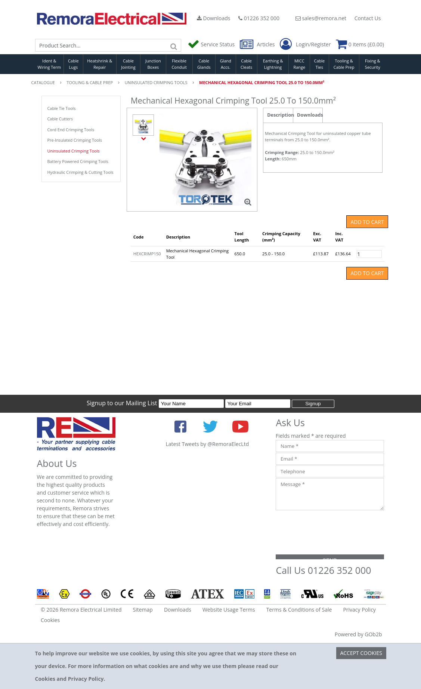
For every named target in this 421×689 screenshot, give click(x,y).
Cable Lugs (73, 64)
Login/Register (305, 44)
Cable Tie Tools (61, 108)
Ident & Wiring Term (49, 64)
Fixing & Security (372, 64)
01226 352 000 (258, 18)
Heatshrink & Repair (99, 64)
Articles (258, 44)
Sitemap (143, 609)
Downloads (213, 18)
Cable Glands (204, 64)
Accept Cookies (361, 652)
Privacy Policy (359, 609)
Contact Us (368, 18)
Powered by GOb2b (358, 634)
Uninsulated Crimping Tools (73, 151)
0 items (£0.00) (360, 44)
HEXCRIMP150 (147, 253)
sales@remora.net (320, 18)
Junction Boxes (153, 64)
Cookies (50, 620)
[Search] (173, 45)
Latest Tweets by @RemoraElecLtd (207, 443)
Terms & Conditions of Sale (299, 609)
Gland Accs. (225, 64)
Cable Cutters (60, 119)
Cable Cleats (246, 64)
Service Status (212, 44)
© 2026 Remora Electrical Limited (81, 609)
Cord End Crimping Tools (71, 129)
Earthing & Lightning (273, 64)
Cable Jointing (128, 64)
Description (280, 115)
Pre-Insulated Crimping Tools (74, 140)
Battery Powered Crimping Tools (77, 161)
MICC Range (299, 64)
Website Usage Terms (228, 609)
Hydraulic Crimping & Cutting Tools (80, 172)
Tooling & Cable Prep (344, 64)
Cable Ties (319, 64)
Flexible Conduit (178, 64)
